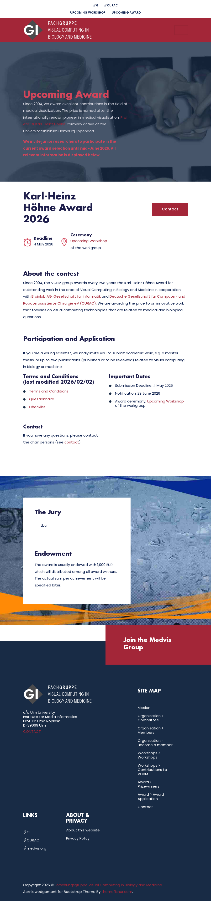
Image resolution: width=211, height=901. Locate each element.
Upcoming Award (126, 12)
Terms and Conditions (49, 391)
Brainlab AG (42, 296)
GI (96, 5)
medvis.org (34, 848)
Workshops (147, 757)
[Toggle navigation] (181, 30)
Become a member (155, 744)
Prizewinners (148, 786)
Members (146, 732)
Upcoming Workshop (88, 12)
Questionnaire (41, 399)
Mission (144, 707)
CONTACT (32, 731)
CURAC (111, 5)
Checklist (37, 407)
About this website (83, 830)
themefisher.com (116, 891)
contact (71, 442)
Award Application (151, 796)
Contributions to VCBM (152, 771)
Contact (170, 209)
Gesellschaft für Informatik (77, 296)
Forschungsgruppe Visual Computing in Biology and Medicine (108, 884)
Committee (148, 720)
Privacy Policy (78, 838)
